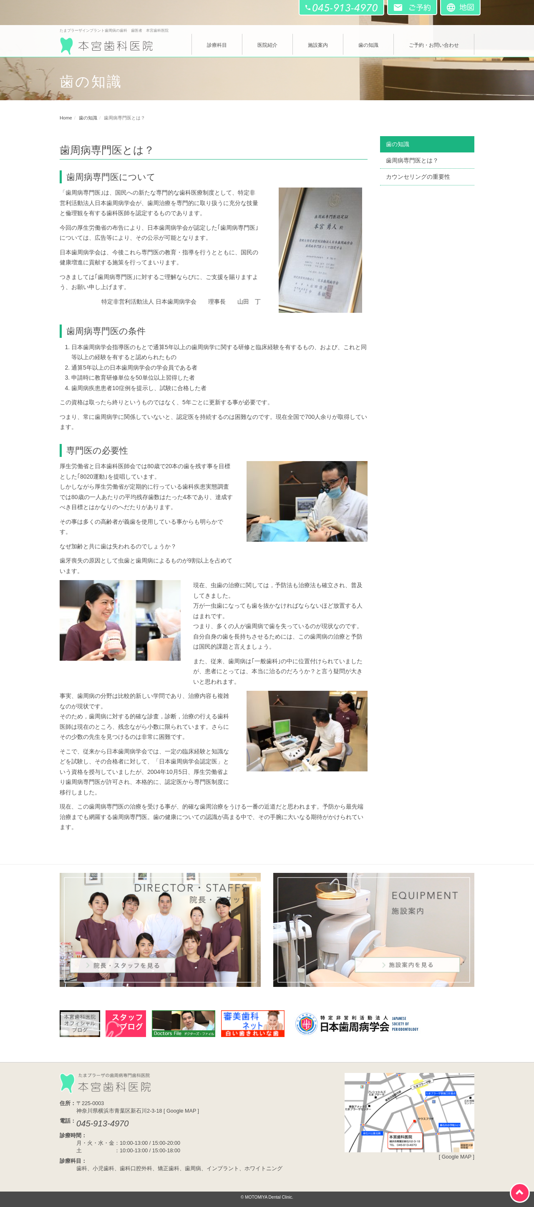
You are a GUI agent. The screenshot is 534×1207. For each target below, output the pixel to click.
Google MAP (181, 1111)
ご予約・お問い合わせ (434, 45)
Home (66, 117)
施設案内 (318, 45)
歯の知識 (368, 45)
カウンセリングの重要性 (418, 176)
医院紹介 (267, 45)
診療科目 (217, 45)
